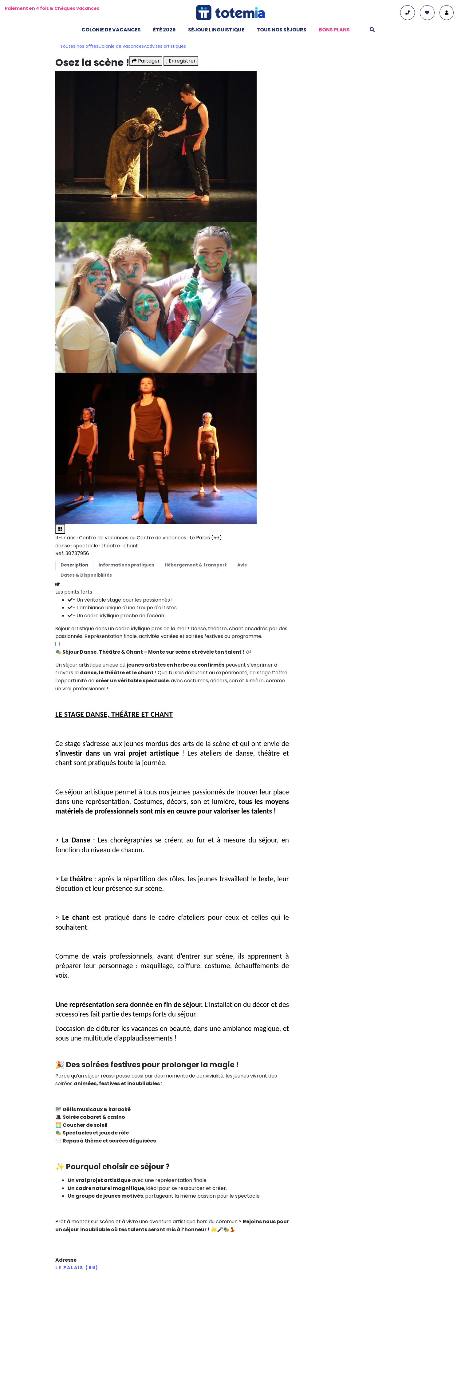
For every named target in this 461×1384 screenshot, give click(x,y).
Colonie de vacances (111, 29)
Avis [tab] (242, 565)
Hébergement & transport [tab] (196, 565)
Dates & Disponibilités (86, 575)
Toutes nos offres (79, 46)
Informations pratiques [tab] (126, 565)
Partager (146, 60)
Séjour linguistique (216, 29)
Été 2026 (164, 29)
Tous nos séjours (281, 29)
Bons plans (334, 29)
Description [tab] (74, 565)
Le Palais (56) (206, 537)
